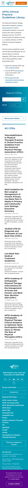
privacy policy (15, 479)
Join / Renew (21, 3)
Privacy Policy (6, 464)
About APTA (6, 459)
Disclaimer (16, 464)
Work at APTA (6, 461)
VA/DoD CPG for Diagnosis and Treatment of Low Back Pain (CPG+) (13, 232)
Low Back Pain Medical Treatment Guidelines (12, 257)
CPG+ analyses (10, 68)
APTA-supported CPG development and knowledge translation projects (14, 80)
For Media (13, 456)
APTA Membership (17, 459)
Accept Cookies (14, 484)
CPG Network (19, 71)
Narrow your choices (14, 118)
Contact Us (14, 392)
